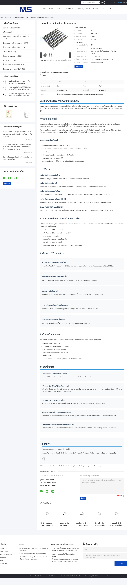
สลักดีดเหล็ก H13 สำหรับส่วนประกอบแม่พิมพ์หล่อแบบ (82, 524)
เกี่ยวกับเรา (59, 9)
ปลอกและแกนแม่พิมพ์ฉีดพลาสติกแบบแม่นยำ (64, 555)
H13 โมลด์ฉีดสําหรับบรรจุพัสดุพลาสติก (33, 554)
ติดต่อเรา (96, 9)
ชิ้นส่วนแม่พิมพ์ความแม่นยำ (13, 43)
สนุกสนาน (112, 2)
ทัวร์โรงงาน (70, 9)
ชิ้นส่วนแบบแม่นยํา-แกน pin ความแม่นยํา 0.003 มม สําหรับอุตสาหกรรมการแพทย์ (65, 560)
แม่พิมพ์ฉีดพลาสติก (10, 28)
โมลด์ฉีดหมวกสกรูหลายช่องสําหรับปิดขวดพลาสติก (34, 549)
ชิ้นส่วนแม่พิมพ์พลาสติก (11, 47)
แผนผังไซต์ (3, 563)
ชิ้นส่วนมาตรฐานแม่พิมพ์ (12, 69)
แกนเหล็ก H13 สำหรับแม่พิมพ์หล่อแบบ (59, 60)
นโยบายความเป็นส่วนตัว (29, 576)
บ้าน (44, 9)
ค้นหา (102, 2)
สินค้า (51, 9)
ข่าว (103, 9)
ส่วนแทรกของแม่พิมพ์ (11, 56)
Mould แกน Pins (9, 60)
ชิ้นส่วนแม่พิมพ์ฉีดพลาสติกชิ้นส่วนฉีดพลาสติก (58, 466)
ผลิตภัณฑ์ (8, 18)
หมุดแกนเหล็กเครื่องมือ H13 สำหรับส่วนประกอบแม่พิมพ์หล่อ (64, 524)
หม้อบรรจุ (6, 32)
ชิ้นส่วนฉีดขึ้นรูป (79, 466)
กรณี (109, 9)
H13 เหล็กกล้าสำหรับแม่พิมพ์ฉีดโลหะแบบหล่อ (99, 524)
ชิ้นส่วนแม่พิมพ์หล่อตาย (20, 18)
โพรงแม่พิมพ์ (7, 52)
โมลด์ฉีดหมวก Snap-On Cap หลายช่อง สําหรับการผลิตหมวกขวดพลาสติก (34, 558)
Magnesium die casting (93, 466)
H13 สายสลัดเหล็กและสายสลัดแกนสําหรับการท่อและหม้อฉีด (47, 524)
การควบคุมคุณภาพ (83, 9)
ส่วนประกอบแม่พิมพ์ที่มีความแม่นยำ (16, 37)
